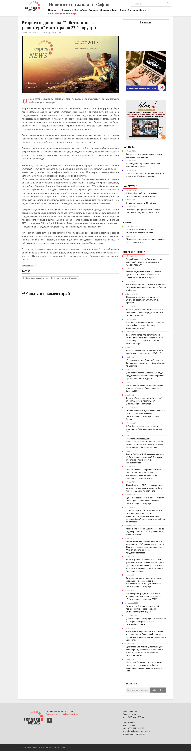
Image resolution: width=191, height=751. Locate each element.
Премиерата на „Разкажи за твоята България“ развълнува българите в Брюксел (142, 300)
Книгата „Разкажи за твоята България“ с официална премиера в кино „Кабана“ (144, 351)
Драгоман (105, 10)
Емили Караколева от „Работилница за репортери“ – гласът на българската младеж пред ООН (144, 262)
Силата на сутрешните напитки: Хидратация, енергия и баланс (140, 231)
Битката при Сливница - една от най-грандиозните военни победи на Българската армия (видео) (143, 609)
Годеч (115, 10)
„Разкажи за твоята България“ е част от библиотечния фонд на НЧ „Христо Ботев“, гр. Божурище (145, 363)
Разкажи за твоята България (64, 278)
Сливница (94, 10)
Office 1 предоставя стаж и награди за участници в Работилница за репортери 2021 (144, 429)
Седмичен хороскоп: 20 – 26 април (142, 203)
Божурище (67, 10)
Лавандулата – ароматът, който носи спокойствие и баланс (143, 165)
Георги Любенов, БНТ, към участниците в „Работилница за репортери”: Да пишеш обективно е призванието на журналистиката (145, 458)
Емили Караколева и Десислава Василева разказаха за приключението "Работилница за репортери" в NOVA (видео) (145, 415)
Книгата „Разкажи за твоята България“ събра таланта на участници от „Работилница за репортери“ (144, 401)
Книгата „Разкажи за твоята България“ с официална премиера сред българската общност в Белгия (144, 312)
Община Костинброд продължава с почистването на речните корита (142, 194)
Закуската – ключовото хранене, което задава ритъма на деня (144, 155)
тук (84, 176)
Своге (123, 10)
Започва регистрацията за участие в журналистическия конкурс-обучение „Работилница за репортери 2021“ (143, 596)
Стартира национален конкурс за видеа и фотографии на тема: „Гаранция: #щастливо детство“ (145, 325)
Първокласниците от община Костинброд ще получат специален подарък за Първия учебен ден (146, 287)
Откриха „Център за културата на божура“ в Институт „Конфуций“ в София (145, 174)
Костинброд (80, 10)
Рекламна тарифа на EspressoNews (62, 714)
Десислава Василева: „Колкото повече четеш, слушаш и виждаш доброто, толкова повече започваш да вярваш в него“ (144, 666)
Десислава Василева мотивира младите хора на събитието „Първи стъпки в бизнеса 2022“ (144, 388)
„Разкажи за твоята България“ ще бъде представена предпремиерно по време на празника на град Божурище (145, 376)
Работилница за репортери (62, 14)
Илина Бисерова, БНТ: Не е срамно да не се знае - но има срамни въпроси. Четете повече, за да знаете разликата (145, 488)
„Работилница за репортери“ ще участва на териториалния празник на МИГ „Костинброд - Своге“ (146, 622)
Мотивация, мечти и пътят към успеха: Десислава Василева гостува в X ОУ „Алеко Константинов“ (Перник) (143, 275)
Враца (142, 10)
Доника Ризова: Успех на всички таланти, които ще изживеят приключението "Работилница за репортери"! (145, 501)
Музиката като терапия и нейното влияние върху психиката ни (145, 240)
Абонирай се (158, 690)
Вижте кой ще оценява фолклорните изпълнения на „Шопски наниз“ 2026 (143, 211)
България (133, 10)
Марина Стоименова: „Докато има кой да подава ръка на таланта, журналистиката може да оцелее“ (145, 532)
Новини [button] (52, 10)
